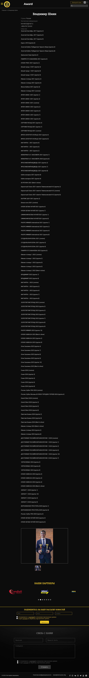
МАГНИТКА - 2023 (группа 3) (30, 286)
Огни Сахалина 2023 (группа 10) (31, 362)
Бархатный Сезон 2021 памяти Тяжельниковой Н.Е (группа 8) (41, 194)
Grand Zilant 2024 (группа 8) (30, 410)
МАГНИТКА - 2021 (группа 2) (30, 151)
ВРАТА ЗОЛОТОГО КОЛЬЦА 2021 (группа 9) (35, 139)
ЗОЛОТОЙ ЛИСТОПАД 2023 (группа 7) (33, 318)
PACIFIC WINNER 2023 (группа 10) (32, 330)
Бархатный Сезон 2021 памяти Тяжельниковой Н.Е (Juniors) (40, 190)
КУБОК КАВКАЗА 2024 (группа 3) (31, 478)
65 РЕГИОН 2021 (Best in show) (31, 182)
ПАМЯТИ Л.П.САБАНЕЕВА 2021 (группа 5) (34, 59)
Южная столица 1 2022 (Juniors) (31, 254)
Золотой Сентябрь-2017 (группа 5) (32, 35)
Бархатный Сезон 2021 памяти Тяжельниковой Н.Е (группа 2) (41, 186)
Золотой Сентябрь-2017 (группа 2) (32, 31)
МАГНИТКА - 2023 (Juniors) (30, 282)
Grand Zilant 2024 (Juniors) (29, 398)
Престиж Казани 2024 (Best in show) (32, 422)
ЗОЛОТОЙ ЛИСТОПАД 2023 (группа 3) (33, 310)
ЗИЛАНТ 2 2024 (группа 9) (29, 502)
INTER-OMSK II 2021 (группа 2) (31, 107)
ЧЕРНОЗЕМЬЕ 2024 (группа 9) (30, 470)
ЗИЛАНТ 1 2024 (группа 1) (29, 490)
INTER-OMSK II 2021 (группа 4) (31, 111)
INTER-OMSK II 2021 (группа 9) (31, 119)
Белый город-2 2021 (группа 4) (31, 67)
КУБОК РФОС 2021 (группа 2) (30, 63)
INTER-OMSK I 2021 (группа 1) (30, 95)
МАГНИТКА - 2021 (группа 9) (30, 143)
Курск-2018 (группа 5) (28, 43)
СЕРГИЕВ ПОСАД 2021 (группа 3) (31, 123)
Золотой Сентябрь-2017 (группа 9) (32, 39)
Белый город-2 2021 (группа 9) (31, 75)
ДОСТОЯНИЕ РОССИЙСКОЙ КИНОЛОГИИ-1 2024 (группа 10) (40, 454)
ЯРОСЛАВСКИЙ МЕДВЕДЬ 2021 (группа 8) (34, 171)
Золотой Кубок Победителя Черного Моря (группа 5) (38, 47)
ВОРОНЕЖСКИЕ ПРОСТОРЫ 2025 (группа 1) (35, 506)
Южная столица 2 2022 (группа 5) (32, 266)
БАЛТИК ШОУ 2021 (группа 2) (30, 198)
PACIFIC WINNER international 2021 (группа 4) (35, 230)
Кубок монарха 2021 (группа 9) (31, 178)
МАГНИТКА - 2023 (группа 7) (30, 294)
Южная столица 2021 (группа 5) (31, 83)
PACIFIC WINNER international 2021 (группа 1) (35, 222)
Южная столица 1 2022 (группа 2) (32, 258)
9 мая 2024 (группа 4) (28, 378)
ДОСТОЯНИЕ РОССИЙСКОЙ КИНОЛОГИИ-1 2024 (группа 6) (40, 450)
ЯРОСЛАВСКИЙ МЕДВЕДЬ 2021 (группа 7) (34, 167)
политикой (32, 617)
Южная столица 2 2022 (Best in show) (33, 270)
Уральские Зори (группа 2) (29, 55)
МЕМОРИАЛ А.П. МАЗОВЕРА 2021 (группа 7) (35, 155)
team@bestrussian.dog (59, 675)
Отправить (44, 666)
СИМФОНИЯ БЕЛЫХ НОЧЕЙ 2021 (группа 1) (35, 214)
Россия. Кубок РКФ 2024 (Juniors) (32, 390)
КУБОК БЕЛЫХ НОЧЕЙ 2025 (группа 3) (33, 518)
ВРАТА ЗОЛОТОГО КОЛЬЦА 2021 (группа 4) (35, 135)
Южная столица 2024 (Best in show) (32, 426)
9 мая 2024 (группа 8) (28, 386)
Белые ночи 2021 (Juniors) (29, 202)
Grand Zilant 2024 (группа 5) (30, 406)
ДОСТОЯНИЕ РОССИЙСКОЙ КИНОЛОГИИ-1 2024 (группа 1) (40, 442)
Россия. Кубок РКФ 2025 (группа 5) (32, 514)
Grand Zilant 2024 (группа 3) (30, 402)
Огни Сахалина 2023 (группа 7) (31, 350)
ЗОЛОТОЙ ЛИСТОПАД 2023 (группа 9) (33, 326)
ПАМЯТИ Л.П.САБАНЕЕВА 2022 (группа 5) (34, 250)
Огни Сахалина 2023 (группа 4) (31, 346)
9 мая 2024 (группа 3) (28, 374)
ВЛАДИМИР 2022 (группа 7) (30, 274)
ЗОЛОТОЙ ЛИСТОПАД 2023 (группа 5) (33, 314)
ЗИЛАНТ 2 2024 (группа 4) (29, 498)
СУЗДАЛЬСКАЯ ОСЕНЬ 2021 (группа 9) (33, 246)
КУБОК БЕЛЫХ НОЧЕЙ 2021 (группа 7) (33, 210)
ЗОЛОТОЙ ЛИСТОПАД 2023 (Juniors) (33, 302)
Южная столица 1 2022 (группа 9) (32, 262)
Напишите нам (76, 2)
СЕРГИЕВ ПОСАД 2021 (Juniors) (31, 131)
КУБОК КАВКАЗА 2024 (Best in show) (32, 486)
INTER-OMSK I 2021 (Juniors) (30, 103)
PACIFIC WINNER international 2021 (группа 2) (35, 226)
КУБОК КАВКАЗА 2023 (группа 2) (31, 338)
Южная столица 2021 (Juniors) (31, 91)
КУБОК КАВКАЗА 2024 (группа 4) (31, 482)
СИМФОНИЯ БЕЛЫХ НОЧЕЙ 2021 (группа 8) (35, 218)
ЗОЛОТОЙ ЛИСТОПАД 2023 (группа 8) (33, 322)
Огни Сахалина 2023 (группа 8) (31, 354)
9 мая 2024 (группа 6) (28, 382)
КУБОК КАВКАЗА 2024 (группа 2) (31, 474)
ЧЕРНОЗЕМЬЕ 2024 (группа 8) (30, 466)
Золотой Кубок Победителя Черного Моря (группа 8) (38, 51)
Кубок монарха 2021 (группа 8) (31, 175)
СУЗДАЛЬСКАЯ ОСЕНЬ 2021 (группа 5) (33, 242)
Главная (4, 10)
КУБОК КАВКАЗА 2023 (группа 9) (31, 342)
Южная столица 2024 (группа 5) (31, 430)
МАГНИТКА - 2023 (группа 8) (30, 298)
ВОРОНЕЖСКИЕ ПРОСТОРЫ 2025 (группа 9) (35, 510)
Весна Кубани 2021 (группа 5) (30, 87)
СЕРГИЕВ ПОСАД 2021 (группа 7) (31, 127)
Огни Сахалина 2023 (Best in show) (32, 366)
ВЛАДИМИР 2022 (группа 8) (30, 278)
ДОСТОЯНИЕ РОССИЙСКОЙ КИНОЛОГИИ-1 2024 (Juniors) (39, 438)
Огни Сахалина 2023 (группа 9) (31, 358)
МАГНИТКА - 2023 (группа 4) (30, 290)
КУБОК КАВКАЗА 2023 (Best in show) (32, 334)
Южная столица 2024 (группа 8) (31, 434)
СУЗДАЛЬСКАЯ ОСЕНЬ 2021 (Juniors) (33, 238)
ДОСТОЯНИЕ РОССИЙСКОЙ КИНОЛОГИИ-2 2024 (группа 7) (40, 458)
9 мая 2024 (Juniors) (27, 370)
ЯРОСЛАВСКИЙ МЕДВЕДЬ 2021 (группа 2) (34, 163)
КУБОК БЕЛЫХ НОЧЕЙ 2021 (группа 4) (33, 206)
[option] (44, 546)
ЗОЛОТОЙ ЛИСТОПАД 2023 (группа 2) (33, 306)
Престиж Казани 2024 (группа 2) (31, 414)
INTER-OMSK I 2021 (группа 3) (30, 99)
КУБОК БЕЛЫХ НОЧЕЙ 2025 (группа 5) (33, 522)
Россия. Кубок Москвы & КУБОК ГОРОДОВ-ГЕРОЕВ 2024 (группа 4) (42, 394)
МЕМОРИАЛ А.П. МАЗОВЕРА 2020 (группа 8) (35, 159)
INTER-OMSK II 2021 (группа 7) (31, 115)
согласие (25, 618)
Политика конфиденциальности (42, 675)
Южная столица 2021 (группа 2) (31, 79)
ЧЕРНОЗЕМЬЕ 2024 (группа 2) (30, 462)
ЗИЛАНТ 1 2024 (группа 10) (30, 494)
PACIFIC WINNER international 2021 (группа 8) (35, 234)
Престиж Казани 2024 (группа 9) (31, 418)
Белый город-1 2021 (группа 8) (31, 71)
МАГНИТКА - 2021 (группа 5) (30, 147)
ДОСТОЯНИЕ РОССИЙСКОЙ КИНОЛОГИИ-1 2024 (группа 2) (40, 446)
